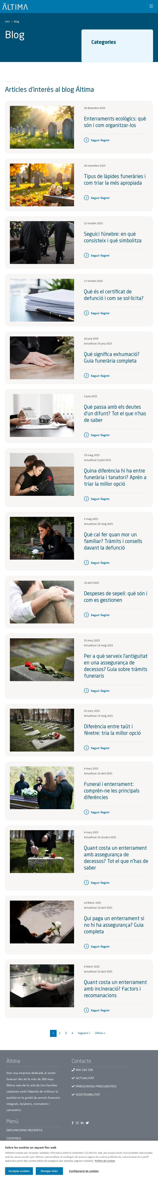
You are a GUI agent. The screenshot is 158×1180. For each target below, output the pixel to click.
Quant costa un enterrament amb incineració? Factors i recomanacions (115, 989)
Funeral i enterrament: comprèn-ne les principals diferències (111, 791)
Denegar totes (49, 1171)
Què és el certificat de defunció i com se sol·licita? (114, 295)
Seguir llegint (100, 140)
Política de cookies (105, 1161)
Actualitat (85, 1078)
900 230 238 (84, 1069)
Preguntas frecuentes (96, 1086)
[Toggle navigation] (151, 6)
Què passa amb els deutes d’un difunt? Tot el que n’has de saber (115, 414)
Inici (7, 21)
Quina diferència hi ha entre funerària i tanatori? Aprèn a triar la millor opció (115, 478)
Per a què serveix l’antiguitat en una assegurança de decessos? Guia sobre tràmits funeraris (116, 666)
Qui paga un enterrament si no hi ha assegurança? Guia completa (114, 925)
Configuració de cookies (84, 1171)
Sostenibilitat (88, 1094)
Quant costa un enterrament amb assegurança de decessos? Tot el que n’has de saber (116, 858)
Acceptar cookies (19, 1171)
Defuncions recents (24, 1130)
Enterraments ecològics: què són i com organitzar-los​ (115, 122)
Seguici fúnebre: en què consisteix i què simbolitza (113, 238)
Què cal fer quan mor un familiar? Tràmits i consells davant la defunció (113, 542)
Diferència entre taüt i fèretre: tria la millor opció (112, 730)
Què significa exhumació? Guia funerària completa (111, 358)
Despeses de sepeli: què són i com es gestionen (115, 597)
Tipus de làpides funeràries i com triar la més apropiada (115, 180)
